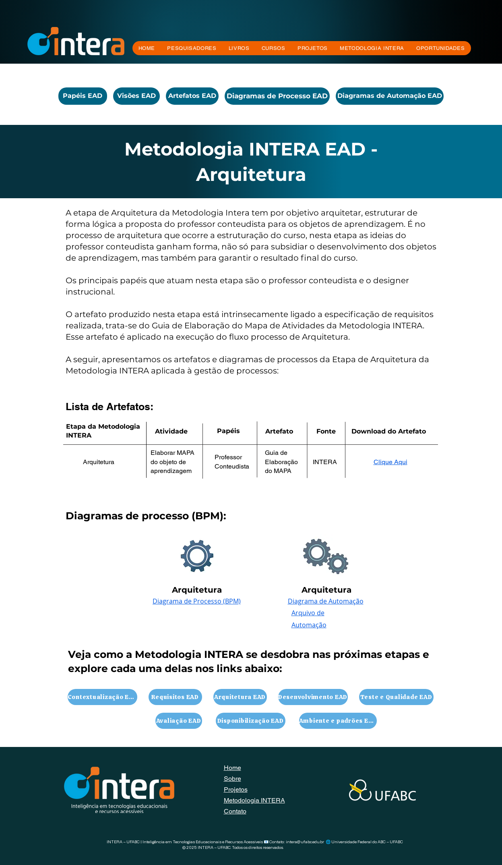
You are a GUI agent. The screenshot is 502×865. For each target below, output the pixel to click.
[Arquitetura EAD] (240, 697)
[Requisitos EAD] (175, 697)
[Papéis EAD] (82, 96)
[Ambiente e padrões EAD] (338, 721)
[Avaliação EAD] (178, 721)
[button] (273, 48)
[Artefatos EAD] (192, 96)
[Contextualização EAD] (102, 697)
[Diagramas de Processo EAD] (277, 96)
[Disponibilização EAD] (250, 721)
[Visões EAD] (136, 96)
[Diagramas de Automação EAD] (390, 96)
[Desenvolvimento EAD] (313, 697)
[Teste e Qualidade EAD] (396, 697)
